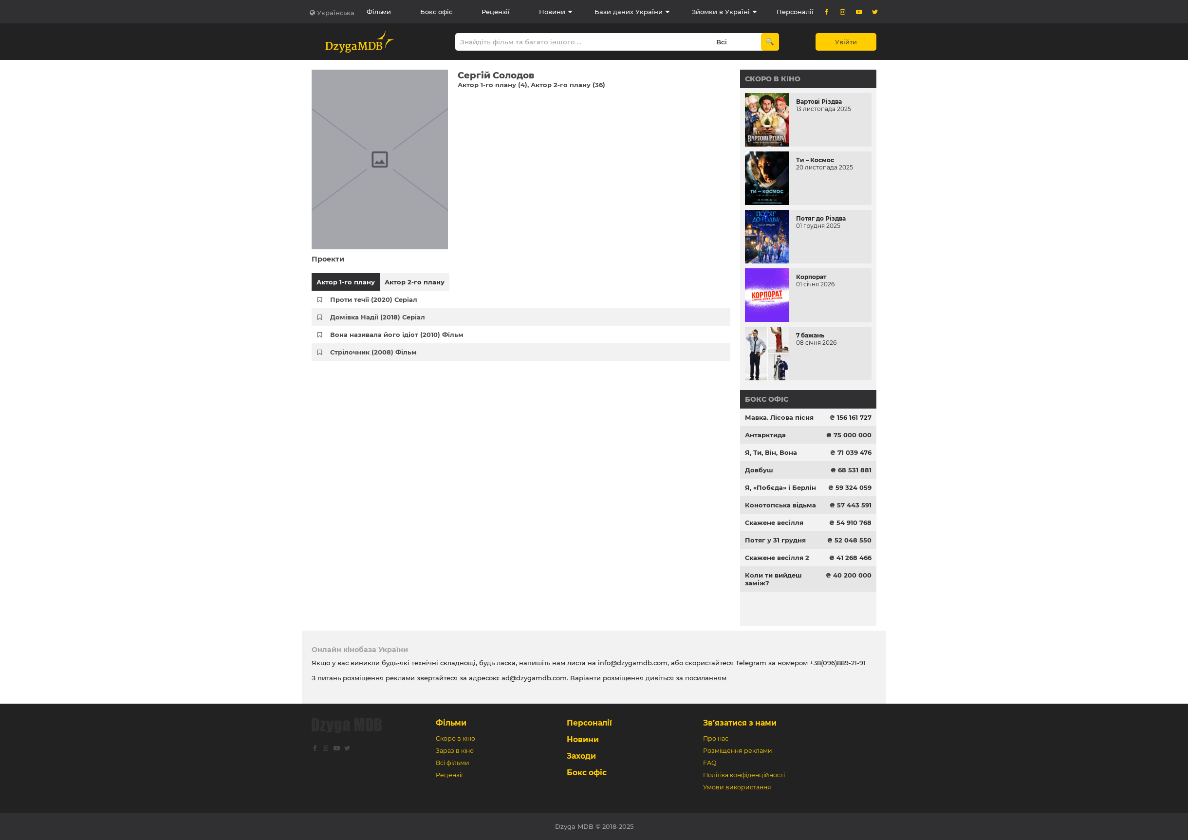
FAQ (709, 762)
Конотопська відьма (780, 505)
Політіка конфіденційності (744, 775)
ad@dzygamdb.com (534, 678)
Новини (552, 12)
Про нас (715, 738)
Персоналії (795, 12)
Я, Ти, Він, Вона (771, 452)
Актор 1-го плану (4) (492, 85)
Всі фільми (452, 762)
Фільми (379, 12)
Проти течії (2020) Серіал (373, 299)
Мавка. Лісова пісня (779, 417)
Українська (335, 13)
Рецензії (496, 12)
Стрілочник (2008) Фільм (373, 352)
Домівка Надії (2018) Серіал (377, 317)
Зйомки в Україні (721, 12)
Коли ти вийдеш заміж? (773, 579)
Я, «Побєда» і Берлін (780, 487)
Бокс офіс (436, 12)
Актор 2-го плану (415, 282)
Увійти (846, 42)
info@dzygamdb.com (632, 663)
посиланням (705, 678)
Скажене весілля (774, 522)
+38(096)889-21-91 (838, 663)
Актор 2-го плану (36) (568, 85)
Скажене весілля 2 (777, 557)
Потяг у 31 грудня (775, 540)
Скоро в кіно (772, 79)
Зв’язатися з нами (740, 723)
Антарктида (765, 435)
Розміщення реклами (737, 750)
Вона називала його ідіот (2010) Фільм (397, 334)
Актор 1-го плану (345, 282)
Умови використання (737, 787)
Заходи (581, 756)
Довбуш (759, 470)
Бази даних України (628, 12)
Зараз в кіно (455, 750)
